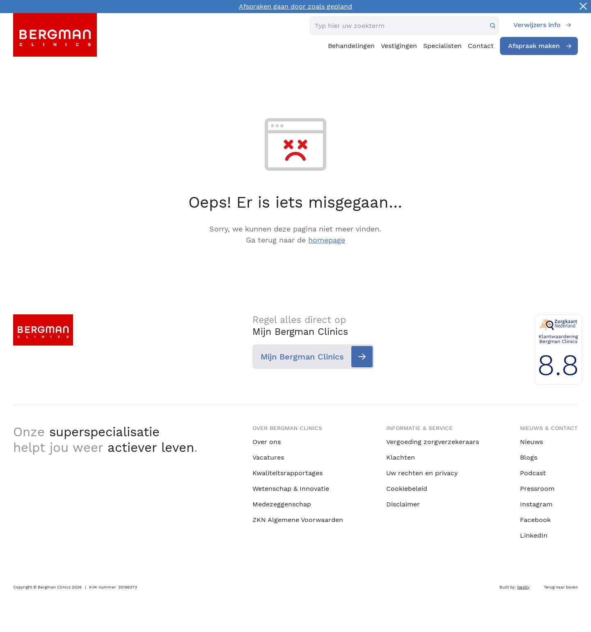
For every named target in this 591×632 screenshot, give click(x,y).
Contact (481, 46)
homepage (326, 240)
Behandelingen (351, 46)
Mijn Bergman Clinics (302, 357)
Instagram (536, 504)
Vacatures (268, 457)
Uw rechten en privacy (422, 472)
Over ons (266, 441)
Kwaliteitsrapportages (287, 472)
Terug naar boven (561, 586)
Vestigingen (399, 46)
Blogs (528, 457)
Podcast (533, 472)
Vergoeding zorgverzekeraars (432, 441)
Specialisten (442, 46)
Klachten (400, 457)
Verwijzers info (537, 25)
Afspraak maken (534, 46)
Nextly (523, 586)
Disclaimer (403, 504)
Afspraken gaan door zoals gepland (295, 6)
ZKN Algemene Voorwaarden (297, 519)
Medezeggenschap (281, 504)
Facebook (535, 519)
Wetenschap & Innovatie (290, 488)
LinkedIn (533, 535)
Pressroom (537, 488)
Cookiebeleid (406, 488)
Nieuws (531, 441)
